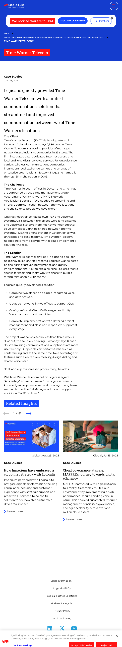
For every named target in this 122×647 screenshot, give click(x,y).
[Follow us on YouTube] (74, 629)
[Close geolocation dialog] (112, 18)
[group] (31, 495)
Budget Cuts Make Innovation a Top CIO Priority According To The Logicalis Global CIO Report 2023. (54, 38)
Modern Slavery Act (62, 603)
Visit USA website (75, 20)
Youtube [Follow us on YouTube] (74, 633)
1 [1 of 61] (14, 413)
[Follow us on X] (62, 629)
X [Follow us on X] (62, 633)
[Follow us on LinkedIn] (49, 629)
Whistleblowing (62, 618)
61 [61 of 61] (20, 413)
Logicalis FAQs (62, 588)
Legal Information (61, 580)
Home (7, 34)
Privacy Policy (62, 610)
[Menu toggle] (114, 6)
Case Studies (13, 76)
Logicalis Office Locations (62, 595)
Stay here (104, 21)
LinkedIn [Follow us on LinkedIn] (50, 633)
